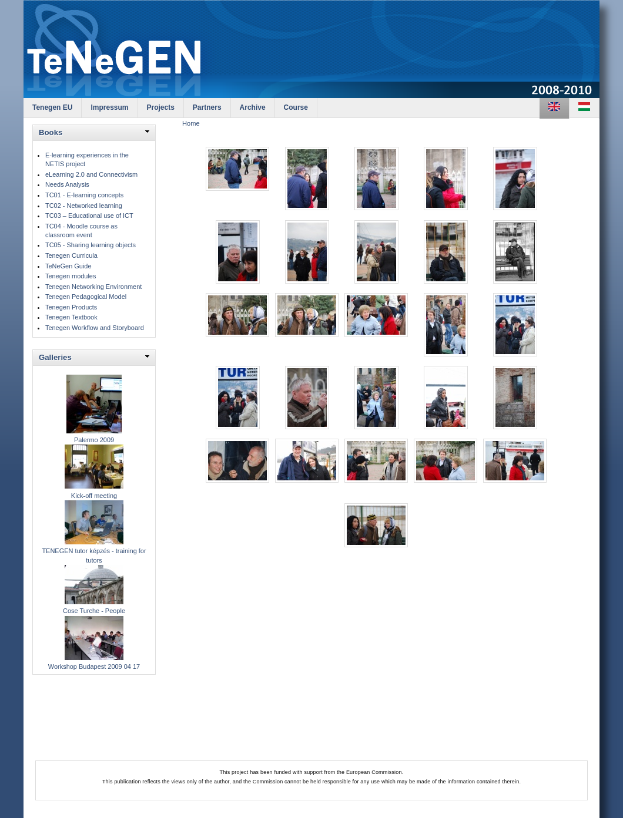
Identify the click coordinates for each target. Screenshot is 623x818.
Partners (207, 107)
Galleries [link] (55, 357)
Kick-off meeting (94, 495)
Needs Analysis (67, 184)
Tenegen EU (52, 107)
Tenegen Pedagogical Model (85, 296)
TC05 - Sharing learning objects (90, 244)
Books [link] (50, 132)
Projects (161, 107)
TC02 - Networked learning (83, 205)
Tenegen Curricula (71, 255)
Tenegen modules (70, 276)
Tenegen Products (71, 307)
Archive (253, 107)
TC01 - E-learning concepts (84, 194)
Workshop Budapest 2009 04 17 (94, 666)
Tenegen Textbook (71, 317)
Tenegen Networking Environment (93, 286)
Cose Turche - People (94, 610)
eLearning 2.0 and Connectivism (91, 174)
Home (191, 123)
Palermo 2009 (94, 439)
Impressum (109, 107)
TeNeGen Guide (68, 266)
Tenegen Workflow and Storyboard (94, 327)
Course (296, 107)
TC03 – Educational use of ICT (89, 215)
